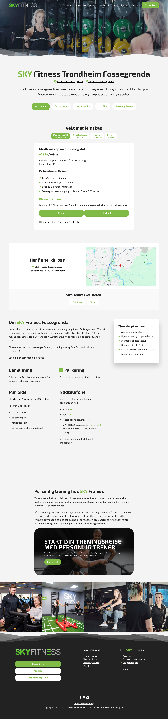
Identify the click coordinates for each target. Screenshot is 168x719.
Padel (124, 5)
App (115, 5)
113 (88, 419)
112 (70, 414)
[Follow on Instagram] (84, 698)
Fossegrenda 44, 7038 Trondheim (47, 270)
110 (71, 409)
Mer (134, 5)
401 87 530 (95, 424)
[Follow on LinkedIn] (87, 698)
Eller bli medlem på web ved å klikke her (60, 221)
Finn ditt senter (86, 5)
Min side (105, 5)
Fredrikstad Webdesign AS (111, 707)
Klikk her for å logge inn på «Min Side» (28, 399)
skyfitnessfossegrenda (68, 81)
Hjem (70, 5)
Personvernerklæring (84, 703)
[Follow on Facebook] (80, 698)
